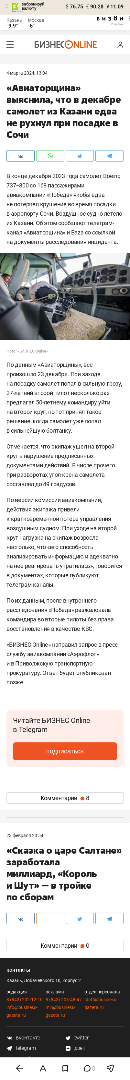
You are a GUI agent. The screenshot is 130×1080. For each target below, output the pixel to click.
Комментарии (65, 798)
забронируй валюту (33, 6)
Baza (77, 232)
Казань (14, 20)
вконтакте (23, 1038)
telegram (21, 1048)
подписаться (65, 751)
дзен (75, 1048)
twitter (77, 1038)
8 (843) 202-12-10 (24, 999)
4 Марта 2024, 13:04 (27, 73)
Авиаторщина (44, 232)
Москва (36, 20)
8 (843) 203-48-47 (64, 999)
